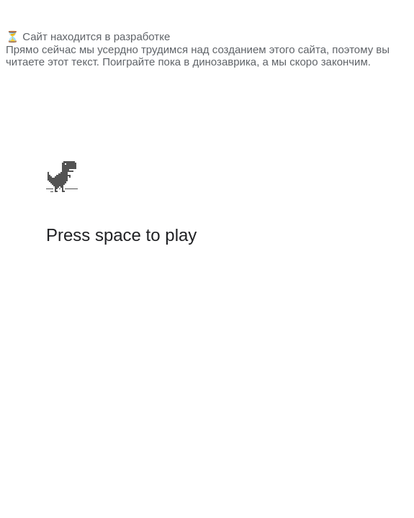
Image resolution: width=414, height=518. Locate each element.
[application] (62, 147)
